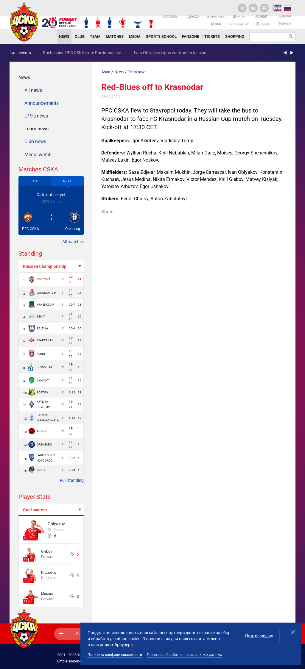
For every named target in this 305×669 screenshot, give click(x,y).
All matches (73, 241)
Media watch (38, 154)
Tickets (212, 36)
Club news (35, 141)
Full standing (72, 480)
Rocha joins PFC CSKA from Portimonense (82, 52)
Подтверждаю (259, 636)
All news (33, 90)
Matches (115, 36)
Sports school (161, 36)
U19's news (36, 116)
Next (67, 181)
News (64, 36)
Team (95, 36)
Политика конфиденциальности (115, 655)
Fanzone (190, 36)
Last (35, 181)
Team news (36, 129)
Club (80, 36)
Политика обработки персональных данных (184, 655)
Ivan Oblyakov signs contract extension (170, 52)
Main (106, 72)
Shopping (234, 36)
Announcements (41, 103)
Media (135, 36)
